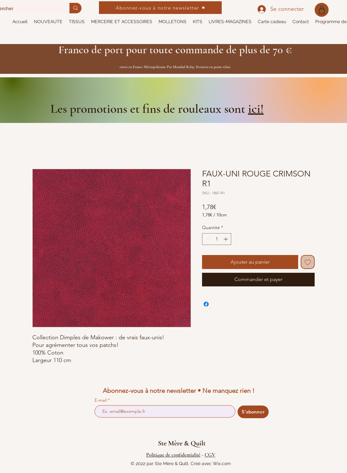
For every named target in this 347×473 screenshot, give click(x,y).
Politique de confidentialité (173, 455)
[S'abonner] (253, 412)
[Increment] (226, 239)
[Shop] (322, 10)
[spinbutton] (216, 239)
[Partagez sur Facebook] (206, 304)
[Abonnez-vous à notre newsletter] (160, 7)
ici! (256, 108)
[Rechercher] (75, 8)
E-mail (101, 400)
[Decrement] (207, 239)
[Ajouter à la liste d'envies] (308, 262)
